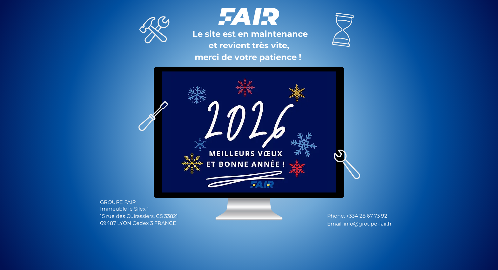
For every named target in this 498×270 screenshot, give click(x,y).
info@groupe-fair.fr (368, 224)
